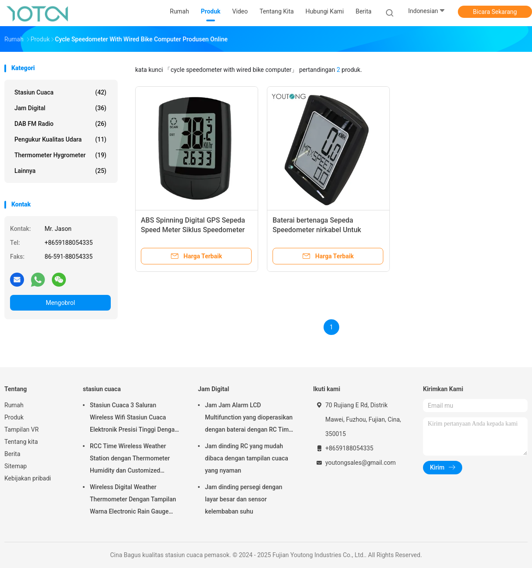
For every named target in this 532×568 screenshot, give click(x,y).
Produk (14, 417)
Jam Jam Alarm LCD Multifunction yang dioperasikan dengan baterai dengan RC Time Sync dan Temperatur (249, 419)
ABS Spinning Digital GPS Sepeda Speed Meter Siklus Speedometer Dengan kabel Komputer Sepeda (193, 229)
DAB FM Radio (60, 123)
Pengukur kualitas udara (60, 139)
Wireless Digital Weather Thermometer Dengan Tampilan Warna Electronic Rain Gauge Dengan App (133, 500)
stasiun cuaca (60, 92)
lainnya (60, 170)
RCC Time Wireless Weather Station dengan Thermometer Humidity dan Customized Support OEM (130, 460)
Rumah (14, 405)
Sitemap (15, 466)
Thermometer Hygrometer (60, 155)
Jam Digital (60, 108)
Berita (12, 453)
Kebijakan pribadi (27, 478)
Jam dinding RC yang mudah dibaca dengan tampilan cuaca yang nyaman (246, 458)
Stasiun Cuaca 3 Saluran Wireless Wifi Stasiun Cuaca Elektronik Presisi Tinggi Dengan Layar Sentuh (134, 419)
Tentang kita (21, 441)
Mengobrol (60, 302)
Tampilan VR (21, 429)
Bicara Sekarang (495, 11)
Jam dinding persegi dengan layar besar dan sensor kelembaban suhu (243, 499)
